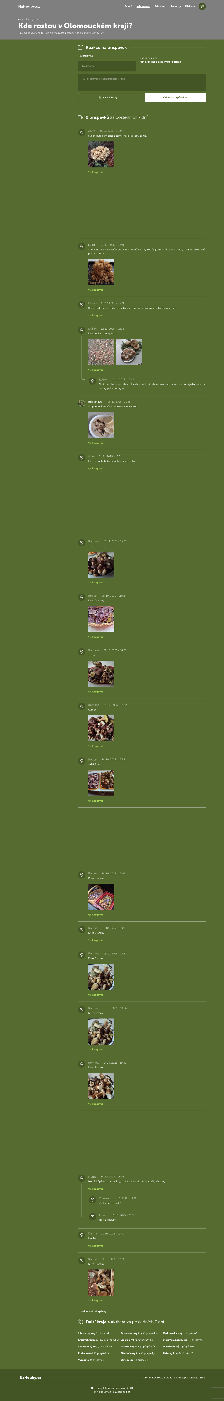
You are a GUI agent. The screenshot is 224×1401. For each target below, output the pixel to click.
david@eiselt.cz (121, 1391)
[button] (108, 97)
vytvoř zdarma (172, 61)
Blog (202, 1377)
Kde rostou (143, 6)
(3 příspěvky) (138, 1353)
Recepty (176, 6)
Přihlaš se (145, 61)
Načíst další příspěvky (93, 1311)
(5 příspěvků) (139, 1333)
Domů (128, 6)
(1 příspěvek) (94, 1333)
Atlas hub (160, 6)
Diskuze (190, 6)
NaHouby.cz (29, 6)
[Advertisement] (45, 98)
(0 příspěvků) (98, 1339)
